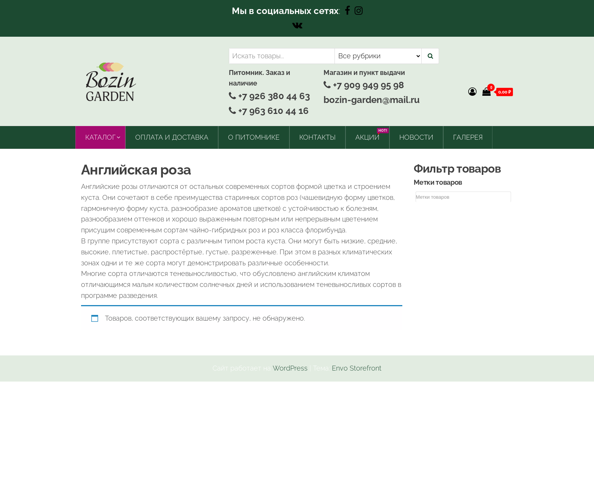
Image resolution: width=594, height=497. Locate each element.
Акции (370, 134)
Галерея (468, 137)
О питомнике (254, 137)
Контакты (317, 137)
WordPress (290, 368)
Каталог (100, 137)
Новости (416, 137)
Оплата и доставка (171, 137)
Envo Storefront (356, 368)
